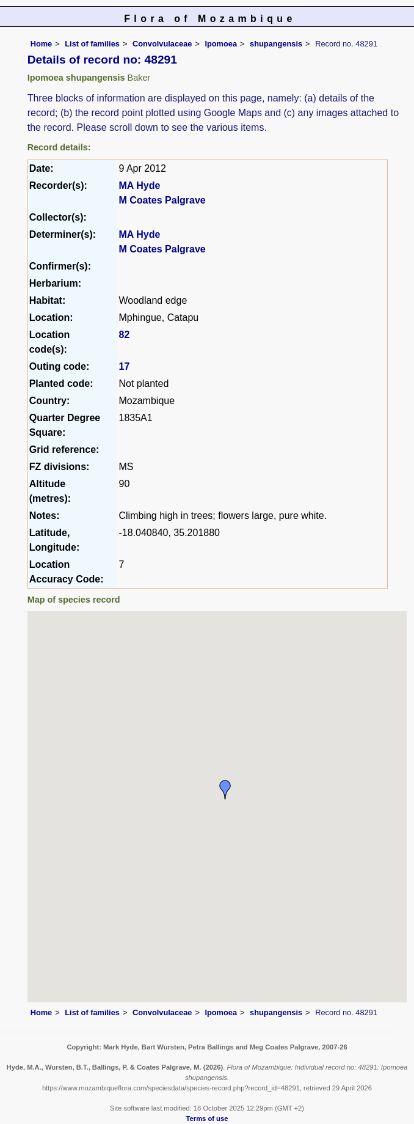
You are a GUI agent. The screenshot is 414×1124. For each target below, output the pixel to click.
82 (123, 334)
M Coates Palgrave (161, 200)
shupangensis (276, 43)
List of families (92, 43)
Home (42, 43)
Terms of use (207, 1118)
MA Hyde (139, 185)
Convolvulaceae (162, 43)
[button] (225, 789)
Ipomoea (221, 43)
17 (123, 366)
